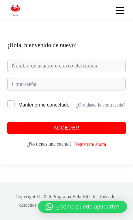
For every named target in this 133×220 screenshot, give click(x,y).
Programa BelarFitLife (74, 196)
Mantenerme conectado (44, 104)
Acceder (66, 127)
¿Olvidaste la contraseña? (100, 104)
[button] (82, 207)
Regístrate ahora (90, 144)
